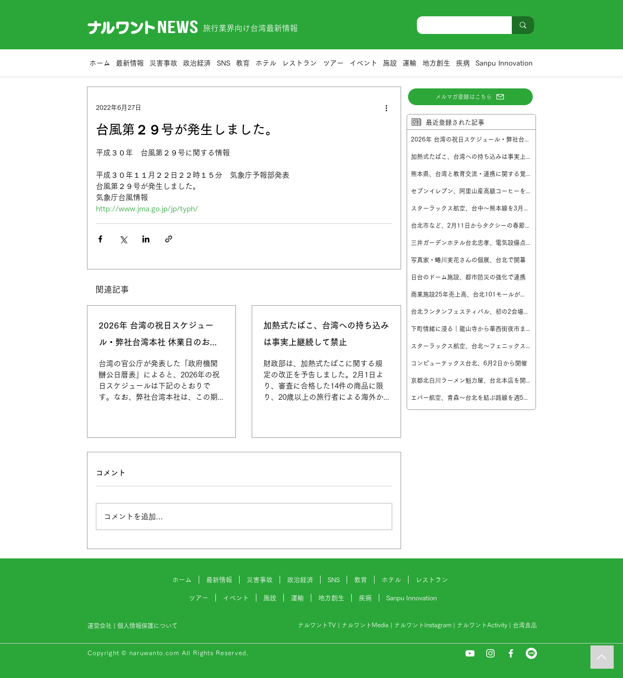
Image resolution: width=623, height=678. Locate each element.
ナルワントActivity (482, 625)
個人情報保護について (148, 626)
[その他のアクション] (386, 107)
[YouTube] (470, 653)
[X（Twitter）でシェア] (123, 239)
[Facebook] (510, 653)
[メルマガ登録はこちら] (470, 97)
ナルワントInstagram (422, 625)
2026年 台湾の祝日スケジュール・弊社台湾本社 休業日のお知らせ (158, 335)
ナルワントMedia (365, 625)
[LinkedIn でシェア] (145, 239)
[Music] (602, 657)
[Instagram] (490, 653)
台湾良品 (525, 625)
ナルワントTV (317, 625)
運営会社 (99, 626)
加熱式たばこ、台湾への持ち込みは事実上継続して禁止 (326, 333)
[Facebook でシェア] (100, 239)
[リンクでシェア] (168, 239)
